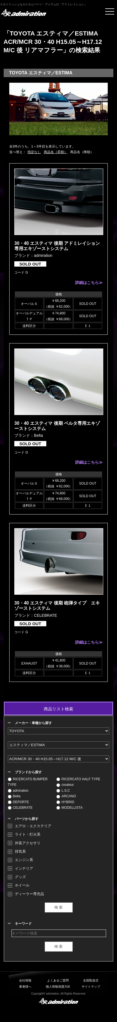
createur (65, 785)
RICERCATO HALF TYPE (78, 779)
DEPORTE (18, 802)
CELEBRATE (20, 808)
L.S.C (63, 791)
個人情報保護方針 (58, 986)
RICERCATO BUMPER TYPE (28, 782)
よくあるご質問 (58, 980)
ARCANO (66, 796)
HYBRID (65, 802)
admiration (18, 791)
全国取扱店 (90, 980)
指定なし (34, 152)
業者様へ (25, 986)
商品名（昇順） (55, 152)
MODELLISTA (69, 808)
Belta (14, 796)
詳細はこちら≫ (89, 282)
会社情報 (25, 980)
